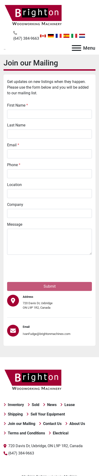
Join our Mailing (21, 423)
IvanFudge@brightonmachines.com (46, 334)
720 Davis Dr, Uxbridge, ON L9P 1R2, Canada (45, 446)
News (52, 404)
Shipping (15, 414)
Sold (35, 404)
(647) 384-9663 (26, 38)
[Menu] (76, 48)
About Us (77, 423)
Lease (69, 404)
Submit (50, 286)
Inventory (16, 404)
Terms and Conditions (26, 433)
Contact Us (52, 423)
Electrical (60, 433)
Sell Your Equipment (48, 414)
